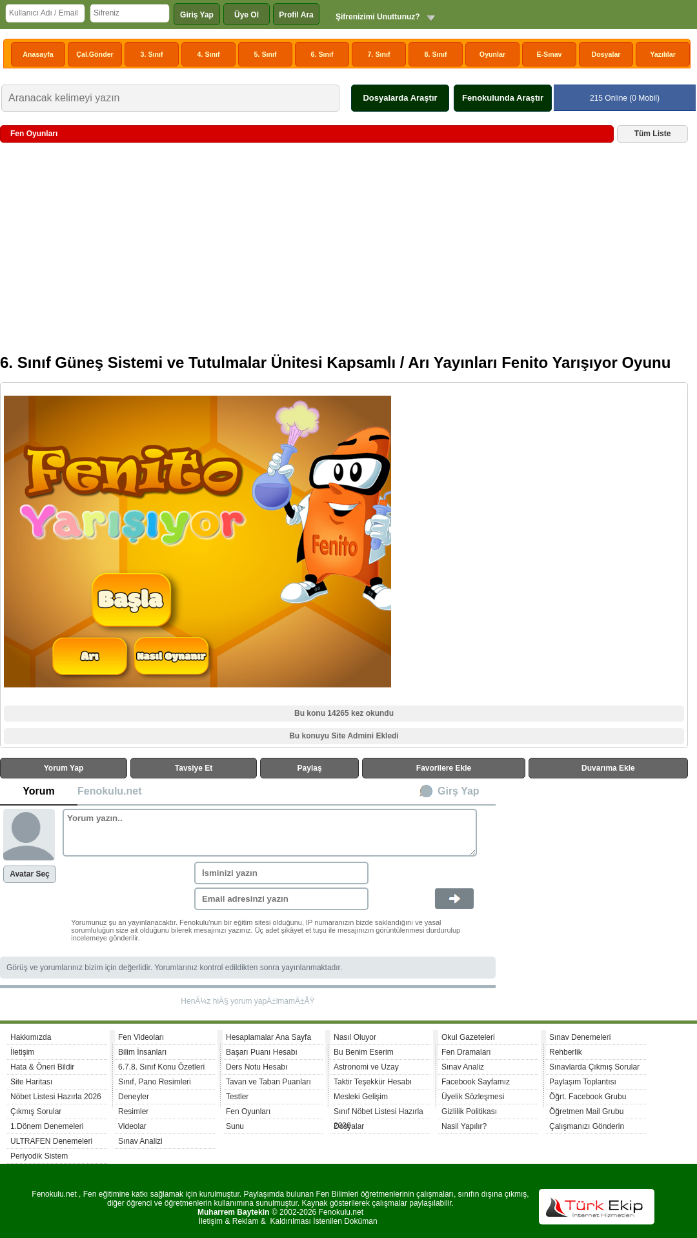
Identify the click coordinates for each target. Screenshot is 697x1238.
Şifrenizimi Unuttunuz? (378, 16)
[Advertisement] (344, 253)
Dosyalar (605, 54)
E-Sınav (548, 54)
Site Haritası (31, 1081)
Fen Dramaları (466, 1052)
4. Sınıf (208, 54)
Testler (237, 1096)
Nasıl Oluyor (355, 1037)
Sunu (235, 1126)
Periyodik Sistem (39, 1156)
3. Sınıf (152, 54)
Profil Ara (296, 14)
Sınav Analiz (462, 1066)
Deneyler (133, 1096)
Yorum (38, 791)
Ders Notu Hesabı (256, 1066)
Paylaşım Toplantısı (582, 1081)
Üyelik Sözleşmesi (472, 1096)
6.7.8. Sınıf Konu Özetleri (161, 1066)
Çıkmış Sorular (35, 1111)
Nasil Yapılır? (464, 1126)
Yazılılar (663, 54)
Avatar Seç (30, 873)
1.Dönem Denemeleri (46, 1126)
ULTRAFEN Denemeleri (51, 1141)
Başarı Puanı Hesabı (262, 1052)
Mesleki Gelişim (361, 1096)
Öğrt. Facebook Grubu (587, 1096)
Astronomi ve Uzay (366, 1066)
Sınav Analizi (140, 1141)
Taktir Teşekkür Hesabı (373, 1081)
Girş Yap (459, 791)
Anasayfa (38, 54)
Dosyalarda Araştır (400, 98)
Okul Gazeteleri (468, 1037)
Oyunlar (492, 54)
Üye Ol (246, 14)
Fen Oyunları (248, 1111)
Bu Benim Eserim (364, 1052)
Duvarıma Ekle (608, 768)
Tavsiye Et (193, 768)
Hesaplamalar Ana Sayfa (268, 1037)
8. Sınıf (436, 54)
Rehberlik (565, 1052)
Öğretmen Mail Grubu (586, 1111)
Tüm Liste (652, 133)
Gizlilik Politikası (469, 1111)
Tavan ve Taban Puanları (268, 1081)
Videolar (132, 1126)
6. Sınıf (322, 54)
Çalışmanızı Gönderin (586, 1126)
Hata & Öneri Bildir (42, 1066)
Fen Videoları (141, 1037)
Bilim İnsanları (142, 1052)
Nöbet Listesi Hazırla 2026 (55, 1096)
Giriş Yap (197, 14)
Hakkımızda (30, 1037)
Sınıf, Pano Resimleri (154, 1081)
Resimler (133, 1111)
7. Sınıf (379, 54)
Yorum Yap (64, 768)
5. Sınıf (265, 54)
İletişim (22, 1052)
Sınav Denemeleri (580, 1037)
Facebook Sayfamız (475, 1081)
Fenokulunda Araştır (502, 98)
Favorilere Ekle (443, 768)
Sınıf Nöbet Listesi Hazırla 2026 (378, 1113)
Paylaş (310, 768)
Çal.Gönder (94, 54)
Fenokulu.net (109, 791)
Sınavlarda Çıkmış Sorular (594, 1066)
